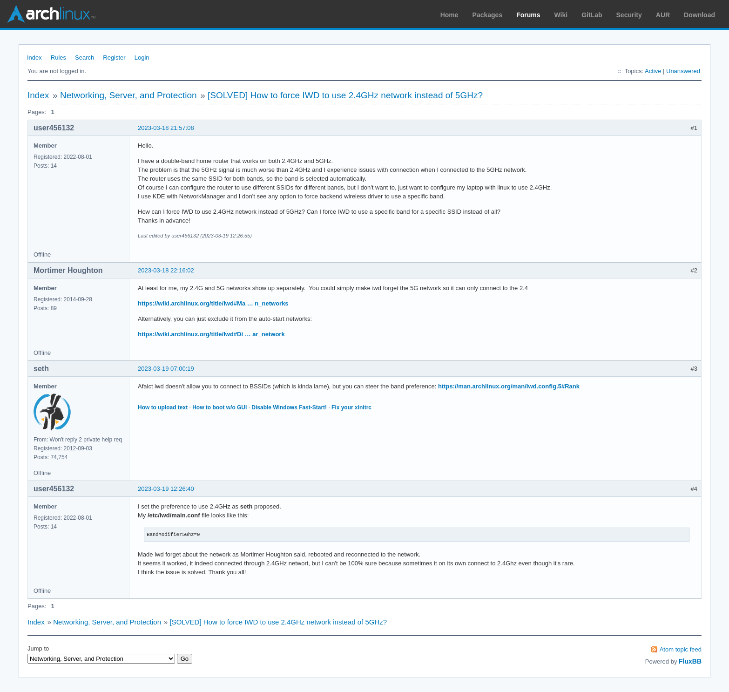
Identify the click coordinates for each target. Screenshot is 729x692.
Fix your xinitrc (351, 407)
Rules (58, 57)
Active (653, 71)
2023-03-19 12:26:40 (166, 488)
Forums (528, 15)
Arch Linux (51, 14)
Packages (487, 15)
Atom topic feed (681, 649)
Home (449, 15)
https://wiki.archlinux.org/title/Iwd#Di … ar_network (211, 334)
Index (34, 57)
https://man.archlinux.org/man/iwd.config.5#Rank (509, 386)
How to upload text (163, 407)
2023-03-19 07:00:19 (166, 368)
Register (114, 57)
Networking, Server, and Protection (128, 95)
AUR (663, 15)
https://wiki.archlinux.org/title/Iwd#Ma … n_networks (213, 303)
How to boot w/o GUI (219, 407)
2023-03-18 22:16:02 (166, 270)
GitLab (591, 15)
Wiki (561, 15)
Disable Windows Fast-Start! (289, 407)
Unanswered (683, 71)
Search (84, 57)
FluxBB (690, 661)
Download (699, 15)
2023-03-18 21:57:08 (166, 127)
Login (142, 57)
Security (629, 15)
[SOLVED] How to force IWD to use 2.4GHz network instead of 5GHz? (345, 95)
